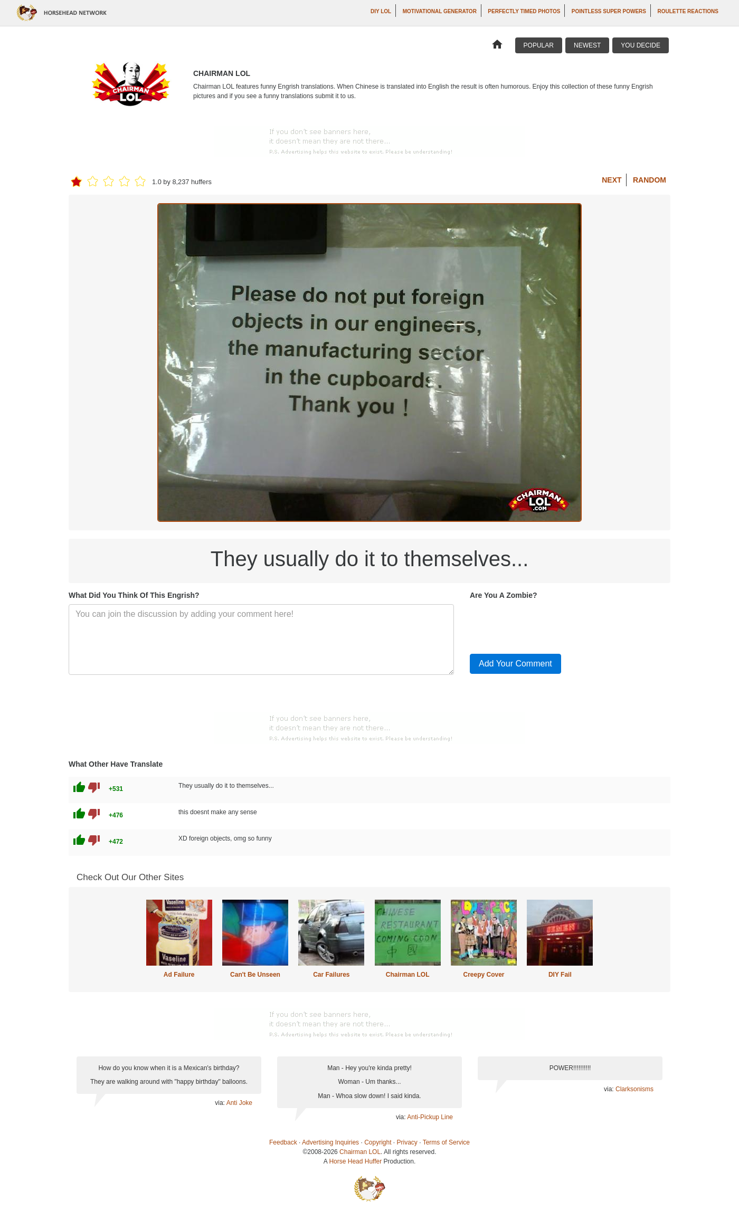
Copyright (377, 1142)
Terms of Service (446, 1142)
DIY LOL (381, 11)
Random (649, 180)
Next (611, 180)
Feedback (283, 1142)
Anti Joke (239, 1103)
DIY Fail (560, 974)
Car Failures (331, 974)
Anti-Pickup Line (430, 1117)
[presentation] (550, 624)
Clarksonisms (634, 1089)
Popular (539, 45)
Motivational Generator (440, 11)
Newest (587, 45)
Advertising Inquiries (330, 1142)
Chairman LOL (408, 974)
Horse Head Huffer (355, 1161)
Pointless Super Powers (609, 11)
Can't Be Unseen (255, 974)
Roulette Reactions (687, 11)
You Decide (640, 45)
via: (220, 1103)
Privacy (407, 1142)
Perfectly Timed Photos (524, 11)
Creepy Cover (483, 974)
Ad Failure (179, 974)
